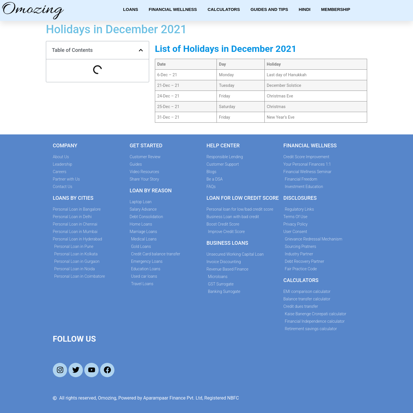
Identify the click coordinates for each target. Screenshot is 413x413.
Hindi (305, 9)
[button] (141, 50)
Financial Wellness (173, 9)
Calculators (224, 9)
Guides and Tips (269, 9)
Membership (335, 9)
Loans (130, 9)
